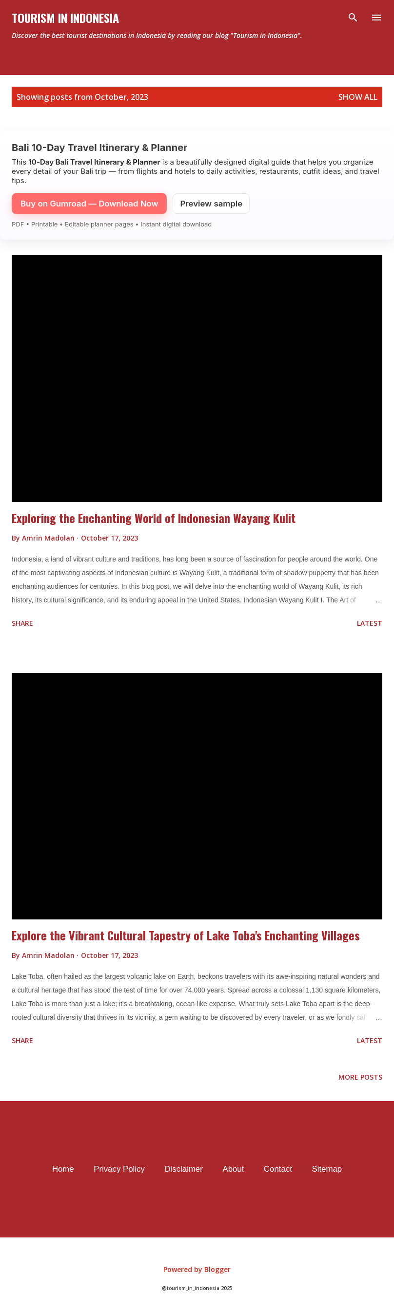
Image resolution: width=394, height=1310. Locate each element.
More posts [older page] (360, 1077)
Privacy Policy (119, 1169)
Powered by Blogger (197, 1269)
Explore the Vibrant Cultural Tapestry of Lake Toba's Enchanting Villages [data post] (186, 935)
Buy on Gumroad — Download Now (89, 203)
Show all (357, 97)
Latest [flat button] (369, 623)
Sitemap (327, 1169)
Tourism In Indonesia (65, 17)
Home (63, 1169)
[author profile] (49, 538)
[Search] (353, 17)
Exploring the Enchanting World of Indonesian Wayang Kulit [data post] (154, 517)
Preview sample (211, 203)
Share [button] (22, 623)
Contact (278, 1169)
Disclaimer (183, 1169)
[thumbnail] (197, 378)
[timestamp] (109, 538)
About (233, 1169)
